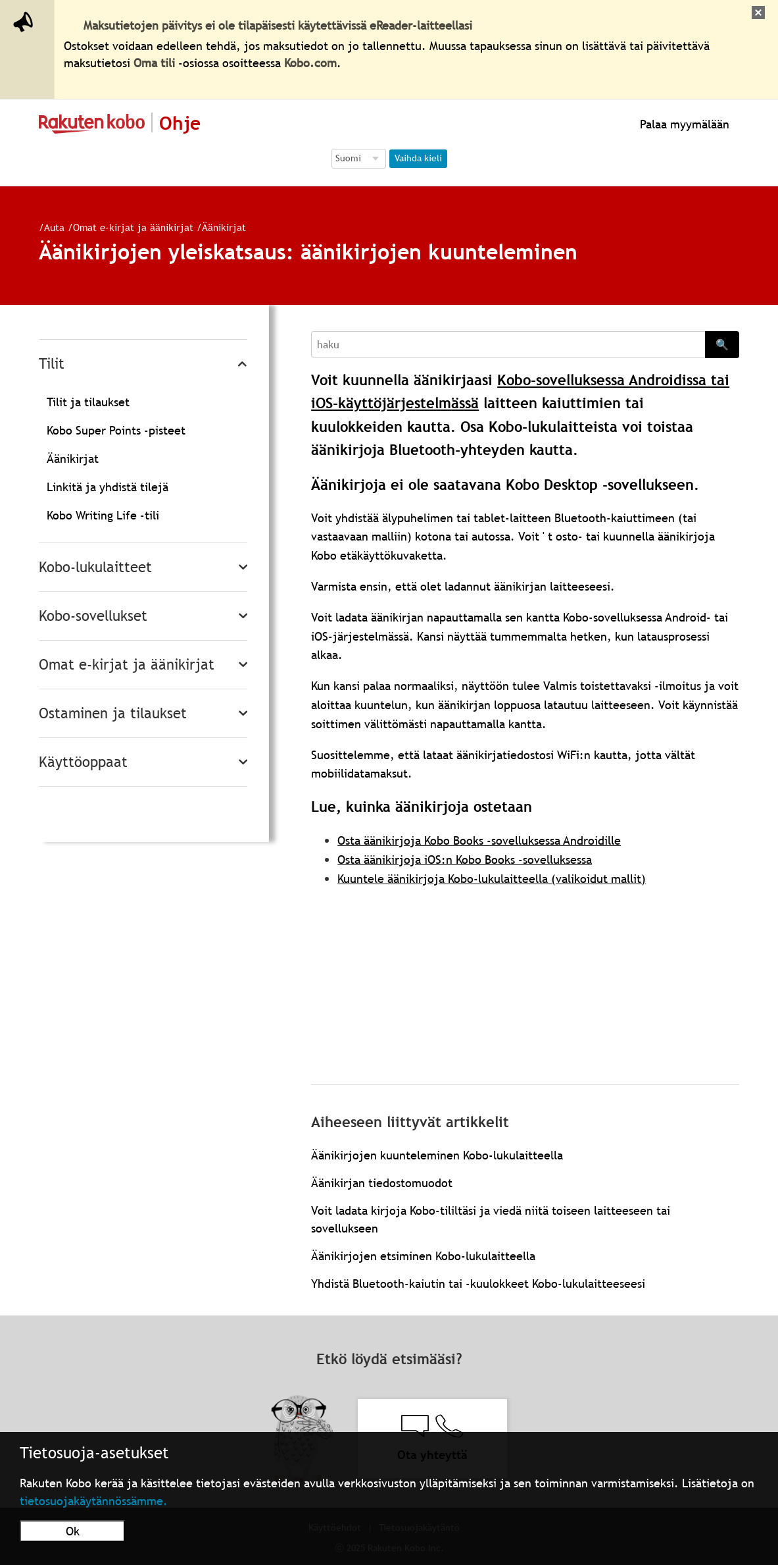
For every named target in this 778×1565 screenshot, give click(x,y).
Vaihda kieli (418, 158)
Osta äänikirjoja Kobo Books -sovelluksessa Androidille (479, 840)
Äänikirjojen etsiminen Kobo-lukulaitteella (423, 1255)
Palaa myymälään (683, 124)
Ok (73, 1531)
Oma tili (154, 62)
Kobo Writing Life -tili (103, 515)
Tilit (51, 364)
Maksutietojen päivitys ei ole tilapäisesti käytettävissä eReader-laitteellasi (278, 25)
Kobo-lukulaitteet (95, 567)
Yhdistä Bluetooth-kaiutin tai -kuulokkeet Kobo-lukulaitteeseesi (478, 1283)
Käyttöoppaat (83, 762)
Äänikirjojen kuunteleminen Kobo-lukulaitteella (437, 1155)
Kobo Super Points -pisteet (116, 430)
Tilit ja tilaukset (88, 402)
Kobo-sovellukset (93, 616)
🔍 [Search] (722, 344)
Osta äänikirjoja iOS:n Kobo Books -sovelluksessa (464, 859)
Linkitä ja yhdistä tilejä (107, 486)
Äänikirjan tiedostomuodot (381, 1182)
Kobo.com (310, 62)
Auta (49, 227)
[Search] (508, 344)
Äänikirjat (219, 227)
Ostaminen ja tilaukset (113, 713)
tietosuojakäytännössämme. (94, 1500)
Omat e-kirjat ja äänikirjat (128, 227)
